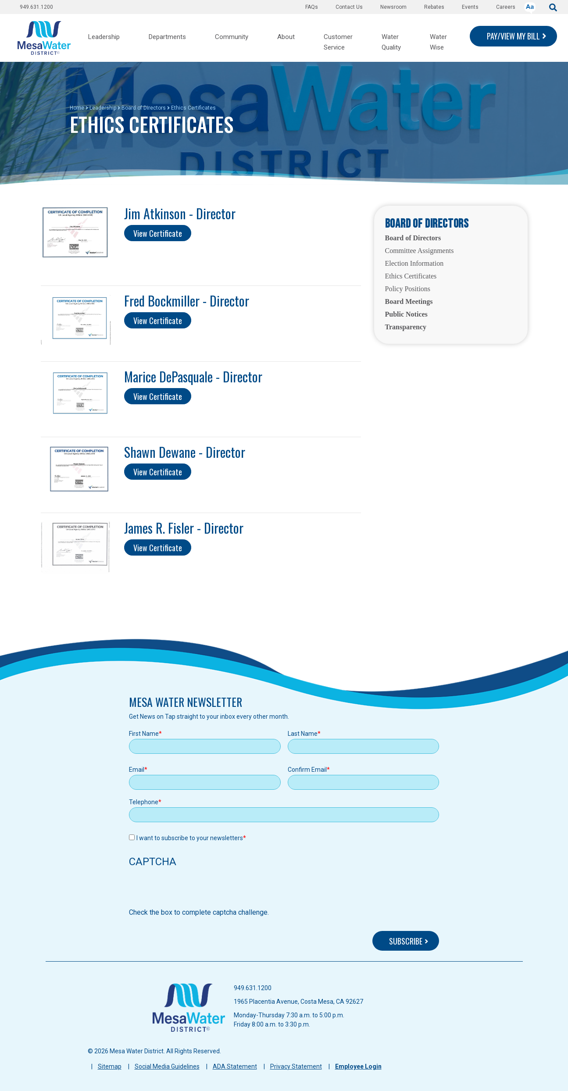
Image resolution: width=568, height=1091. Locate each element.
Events (470, 7)
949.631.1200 (36, 7)
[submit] (553, 7)
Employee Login (358, 1066)
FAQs (311, 7)
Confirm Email (307, 769)
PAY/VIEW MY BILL (513, 36)
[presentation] (195, 890)
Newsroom (393, 7)
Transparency (406, 327)
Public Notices (406, 314)
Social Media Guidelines (167, 1066)
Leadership (102, 108)
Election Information (414, 263)
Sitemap (109, 1066)
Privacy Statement (296, 1066)
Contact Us (349, 7)
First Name (144, 733)
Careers (505, 7)
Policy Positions (408, 288)
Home (77, 108)
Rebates (434, 7)
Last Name (303, 733)
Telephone (143, 802)
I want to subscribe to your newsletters (189, 837)
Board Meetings (409, 301)
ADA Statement (235, 1066)
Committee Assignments (419, 250)
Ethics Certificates (411, 276)
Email (136, 769)
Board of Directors (143, 108)
